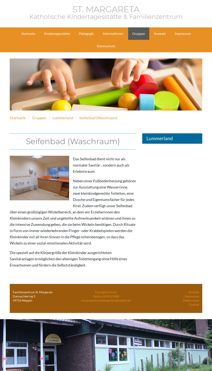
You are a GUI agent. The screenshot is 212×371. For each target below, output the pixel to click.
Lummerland (63, 118)
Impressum (192, 296)
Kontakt (194, 292)
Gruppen (39, 118)
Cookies (194, 304)
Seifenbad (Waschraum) (98, 118)
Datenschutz (191, 300)
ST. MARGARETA (106, 12)
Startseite (18, 118)
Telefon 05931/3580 (106, 296)
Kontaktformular (106, 292)
